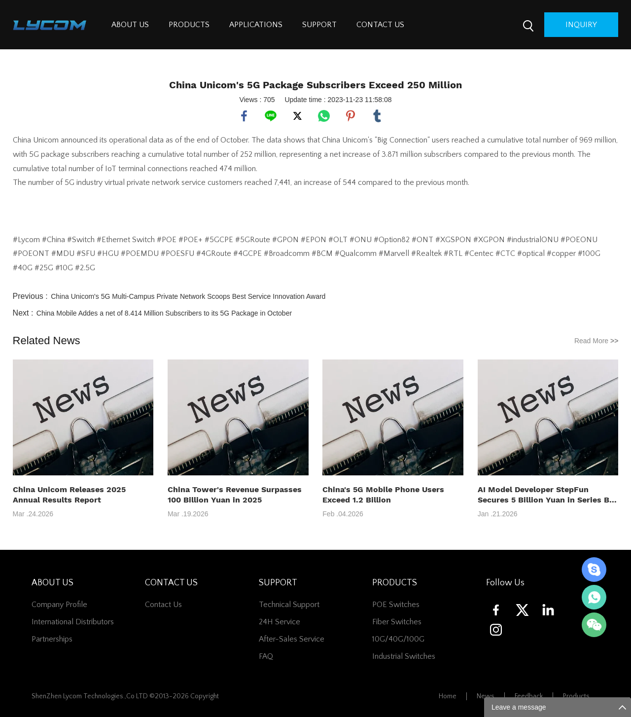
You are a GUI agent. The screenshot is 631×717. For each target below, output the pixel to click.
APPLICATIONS (255, 24)
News (485, 696)
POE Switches (396, 604)
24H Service (279, 621)
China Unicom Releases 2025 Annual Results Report (69, 494)
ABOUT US (130, 24)
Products (576, 696)
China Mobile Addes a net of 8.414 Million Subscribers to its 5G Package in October (164, 313)
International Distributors (73, 621)
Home (447, 696)
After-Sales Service (291, 639)
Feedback (529, 696)
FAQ (266, 656)
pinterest (350, 115)
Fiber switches (396, 621)
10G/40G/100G (398, 639)
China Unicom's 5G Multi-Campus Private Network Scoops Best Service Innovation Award (188, 296)
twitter (297, 115)
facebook (244, 115)
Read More (596, 341)
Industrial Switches (403, 656)
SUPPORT (319, 24)
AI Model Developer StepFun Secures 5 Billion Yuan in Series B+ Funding (546, 495)
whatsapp (323, 115)
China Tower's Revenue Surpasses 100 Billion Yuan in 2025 (235, 494)
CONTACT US (380, 24)
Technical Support (289, 604)
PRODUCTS (189, 24)
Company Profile (59, 604)
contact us (163, 604)
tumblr (377, 115)
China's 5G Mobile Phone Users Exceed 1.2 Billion (383, 494)
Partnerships (52, 639)
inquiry (581, 24)
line (270, 115)
